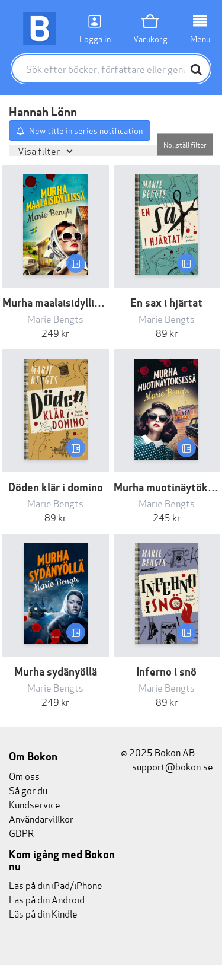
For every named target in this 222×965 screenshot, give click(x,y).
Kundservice (34, 804)
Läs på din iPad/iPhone (55, 884)
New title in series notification (86, 130)
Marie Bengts (55, 318)
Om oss (24, 775)
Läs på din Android (47, 899)
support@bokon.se (167, 766)
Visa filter (40, 150)
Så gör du (28, 790)
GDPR (21, 832)
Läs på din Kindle (43, 913)
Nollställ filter (185, 144)
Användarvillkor (41, 818)
